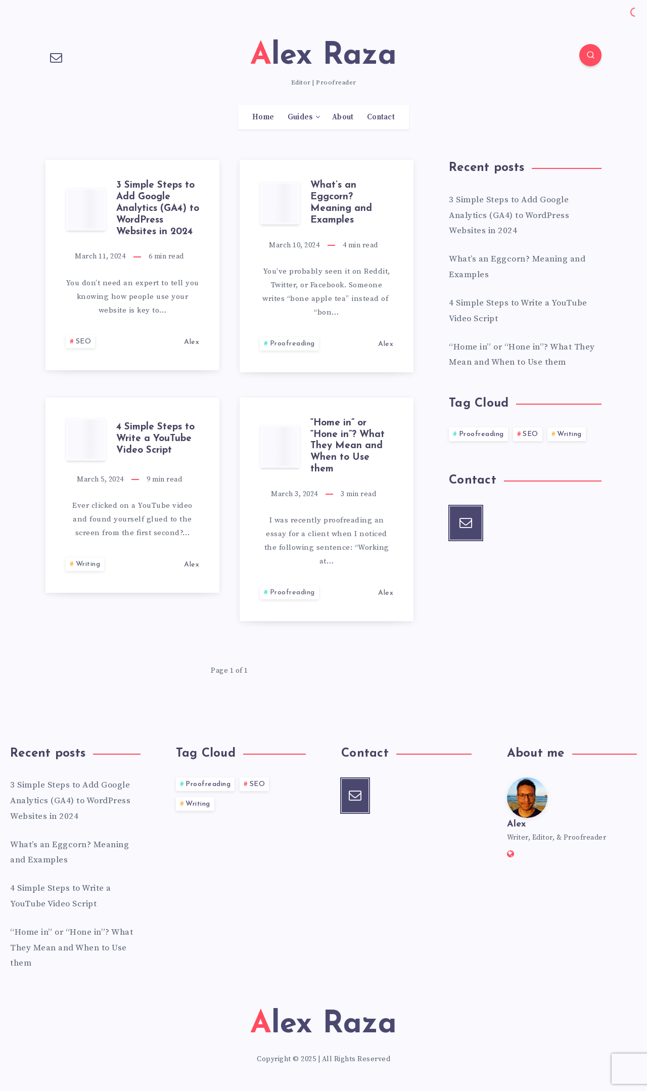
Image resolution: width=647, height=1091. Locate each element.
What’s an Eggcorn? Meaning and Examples (341, 203)
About (343, 117)
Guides (300, 117)
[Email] (56, 57)
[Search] (590, 55)
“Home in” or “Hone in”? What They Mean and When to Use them (347, 446)
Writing (88, 564)
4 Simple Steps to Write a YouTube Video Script (155, 438)
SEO (83, 341)
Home (263, 117)
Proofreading (292, 343)
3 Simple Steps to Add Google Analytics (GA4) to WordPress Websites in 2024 (157, 208)
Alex (516, 824)
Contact (381, 117)
